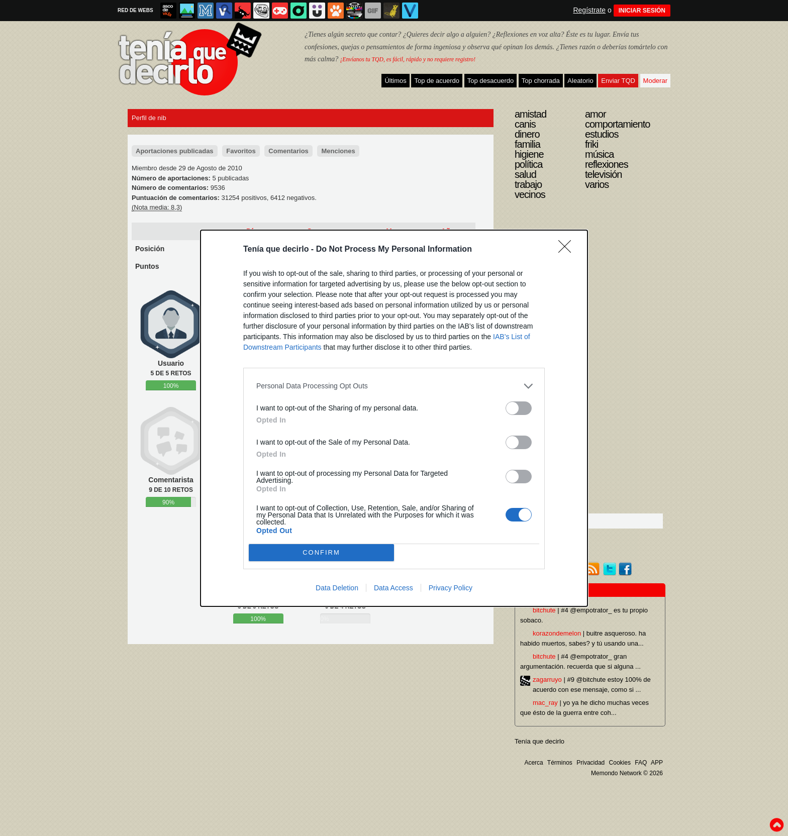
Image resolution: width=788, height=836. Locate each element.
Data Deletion (337, 588)
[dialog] (394, 418)
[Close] (567, 249)
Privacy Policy (450, 588)
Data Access (393, 588)
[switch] (519, 408)
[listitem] (394, 386)
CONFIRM (321, 552)
